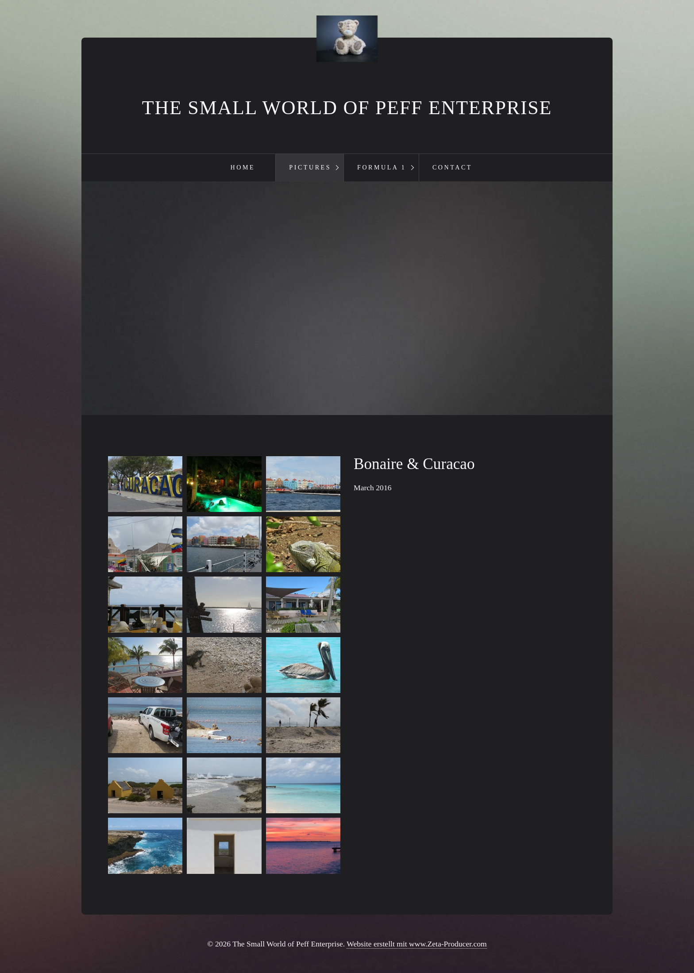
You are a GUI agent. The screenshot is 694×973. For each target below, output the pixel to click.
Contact (452, 167)
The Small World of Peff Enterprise (347, 108)
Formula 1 (381, 167)
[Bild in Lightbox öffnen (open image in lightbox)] (145, 484)
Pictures (310, 167)
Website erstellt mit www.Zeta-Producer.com (416, 943)
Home (243, 167)
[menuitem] (242, 167)
